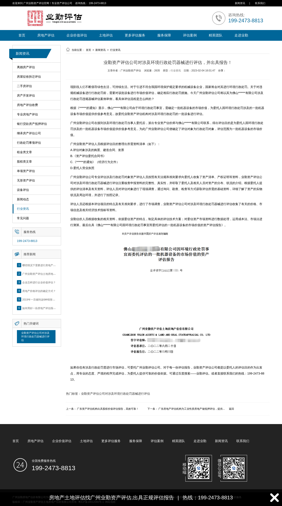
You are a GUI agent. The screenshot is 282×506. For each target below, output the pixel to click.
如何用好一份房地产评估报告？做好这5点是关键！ (51, 308)
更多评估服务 (135, 35)
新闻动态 (23, 199)
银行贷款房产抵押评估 (32, 123)
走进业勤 (241, 35)
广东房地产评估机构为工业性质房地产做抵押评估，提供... (191, 408)
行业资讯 (23, 208)
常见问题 (23, 218)
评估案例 (190, 35)
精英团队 (215, 35)
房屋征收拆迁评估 (29, 76)
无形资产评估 (26, 180)
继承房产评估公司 (29, 133)
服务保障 (164, 35)
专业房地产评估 (27, 114)
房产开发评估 (26, 95)
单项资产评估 (26, 171)
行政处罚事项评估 (29, 142)
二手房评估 (24, 86)
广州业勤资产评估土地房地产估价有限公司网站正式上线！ (55, 273)
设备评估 (23, 190)
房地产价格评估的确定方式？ (39, 290)
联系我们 (260, 3)
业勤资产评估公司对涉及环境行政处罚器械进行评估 (35, 336)
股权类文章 (24, 161)
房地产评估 (45, 35)
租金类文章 (24, 152)
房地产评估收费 (27, 105)
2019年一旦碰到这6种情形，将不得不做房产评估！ (51, 299)
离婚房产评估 (26, 67)
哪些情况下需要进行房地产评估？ (41, 265)
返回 (231, 408)
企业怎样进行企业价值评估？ (39, 282)
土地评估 (106, 35)
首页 (21, 35)
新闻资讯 (240, 3)
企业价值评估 (76, 35)
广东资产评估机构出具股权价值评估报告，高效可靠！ (108, 408)
